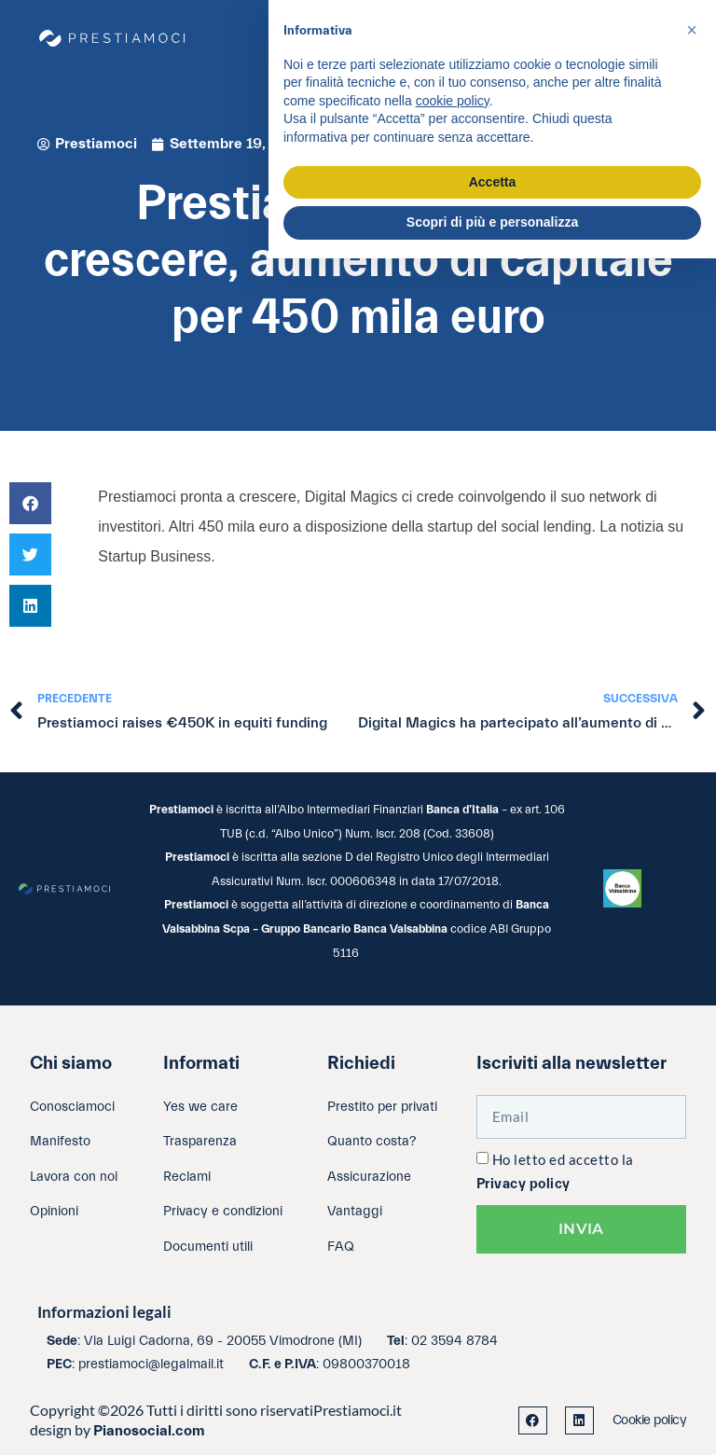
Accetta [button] (492, 181)
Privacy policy (523, 1184)
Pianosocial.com (149, 1430)
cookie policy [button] (452, 100)
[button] (30, 503)
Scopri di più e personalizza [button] (492, 222)
